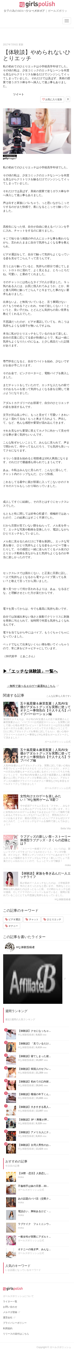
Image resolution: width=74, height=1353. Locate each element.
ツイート (18, 94)
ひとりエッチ (52, 919)
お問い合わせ (10, 1306)
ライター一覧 (10, 1301)
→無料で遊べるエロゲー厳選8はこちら (31, 685)
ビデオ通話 (12, 919)
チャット (31, 919)
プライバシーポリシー (15, 1323)
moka (68, 865)
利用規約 (7, 1328)
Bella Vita (66, 828)
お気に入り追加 (52, 99)
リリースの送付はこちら (16, 1333)
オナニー (11, 926)
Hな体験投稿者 (63, 899)
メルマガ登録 (10, 1312)
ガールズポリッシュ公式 (58, 741)
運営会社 (7, 1317)
